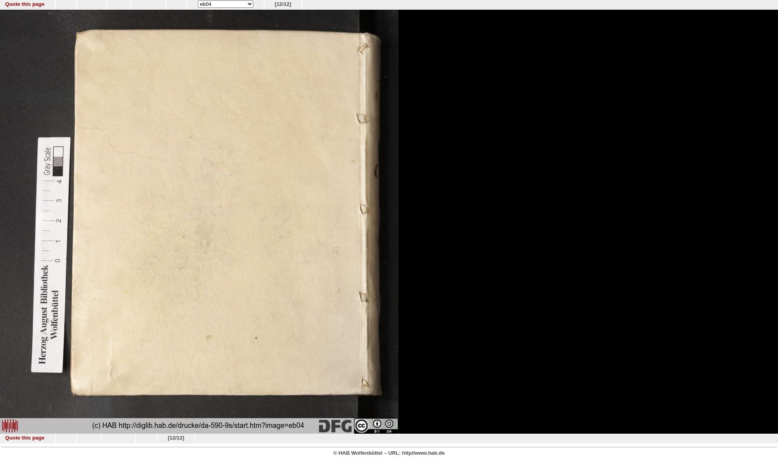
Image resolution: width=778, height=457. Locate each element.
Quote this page (24, 4)
